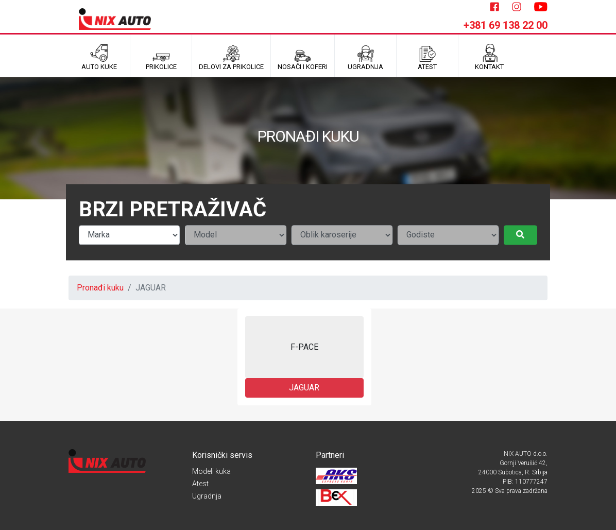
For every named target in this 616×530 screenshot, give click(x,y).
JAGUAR (304, 387)
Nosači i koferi (303, 57)
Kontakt (489, 57)
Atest (200, 484)
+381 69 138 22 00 (505, 25)
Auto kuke (99, 57)
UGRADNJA (365, 57)
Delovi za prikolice (231, 57)
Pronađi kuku (100, 288)
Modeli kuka (211, 471)
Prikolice (161, 57)
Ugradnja (206, 496)
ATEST (427, 57)
